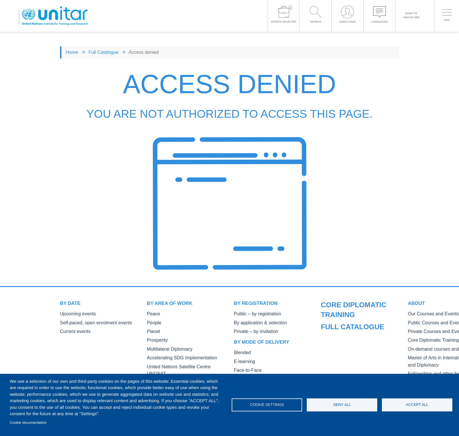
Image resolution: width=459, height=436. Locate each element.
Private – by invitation (252, 330)
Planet (152, 330)
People (153, 322)
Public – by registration (254, 313)
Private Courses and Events (345, 339)
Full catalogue (342, 303)
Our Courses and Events (342, 322)
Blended (241, 350)
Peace (152, 313)
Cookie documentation (28, 422)
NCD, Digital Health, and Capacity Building (184, 371)
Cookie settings (267, 404)
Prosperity (156, 338)
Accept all (417, 404)
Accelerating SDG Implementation (176, 354)
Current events (73, 330)
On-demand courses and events (349, 355)
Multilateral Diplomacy (166, 346)
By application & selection (256, 322)
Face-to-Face (245, 367)
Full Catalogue (103, 52)
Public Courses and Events (344, 330)
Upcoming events (75, 313)
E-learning (243, 359)
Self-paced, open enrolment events (90, 322)
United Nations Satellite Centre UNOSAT (182, 363)
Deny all (342, 404)
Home (72, 52)
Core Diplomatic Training (342, 347)
